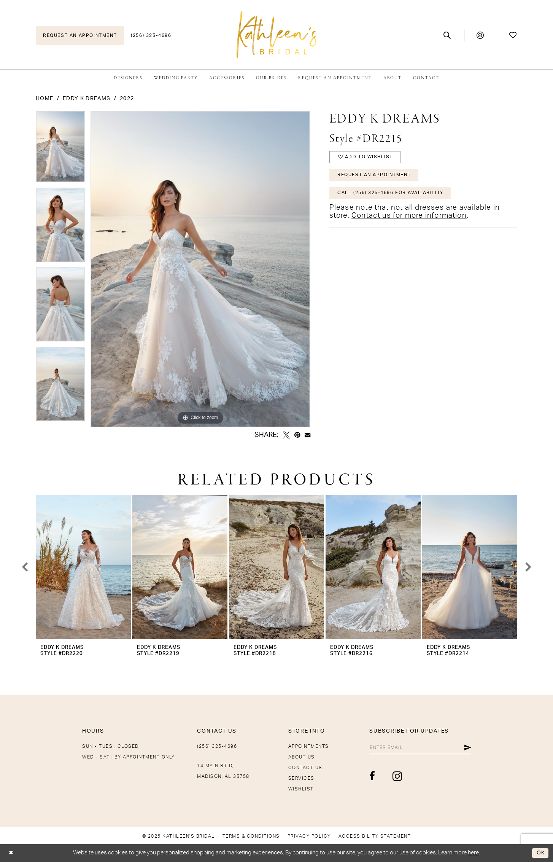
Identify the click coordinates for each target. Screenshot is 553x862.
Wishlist (301, 789)
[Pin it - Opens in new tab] (297, 435)
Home (44, 98)
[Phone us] (151, 36)
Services (301, 778)
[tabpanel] (60, 149)
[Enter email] (418, 748)
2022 (127, 98)
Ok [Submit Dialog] (540, 853)
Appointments (308, 746)
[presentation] (83, 567)
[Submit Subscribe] (467, 748)
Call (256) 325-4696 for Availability (391, 195)
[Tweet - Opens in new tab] (286, 435)
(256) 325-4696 (217, 746)
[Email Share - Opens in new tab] (307, 435)
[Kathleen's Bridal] (276, 34)
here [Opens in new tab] (473, 853)
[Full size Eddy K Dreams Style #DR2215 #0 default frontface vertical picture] (200, 269)
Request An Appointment (375, 176)
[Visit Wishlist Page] (513, 35)
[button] (480, 35)
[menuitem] (80, 35)
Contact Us (305, 767)
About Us (301, 757)
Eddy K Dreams (86, 98)
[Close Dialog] (12, 853)
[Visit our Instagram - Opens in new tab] (393, 776)
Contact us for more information (409, 217)
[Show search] (447, 35)
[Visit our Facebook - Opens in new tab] (368, 777)
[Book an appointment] (80, 35)
